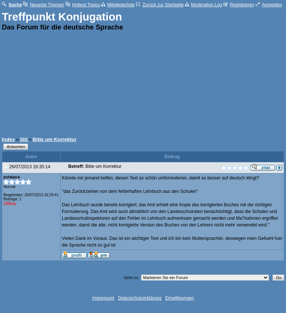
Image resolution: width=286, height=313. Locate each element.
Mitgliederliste (117, 4)
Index (8, 139)
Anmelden (268, 4)
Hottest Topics (83, 4)
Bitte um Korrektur (55, 139)
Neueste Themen (43, 4)
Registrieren (238, 4)
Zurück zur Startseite (160, 4)
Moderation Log (203, 4)
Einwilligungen (179, 298)
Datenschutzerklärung (140, 298)
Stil (24, 139)
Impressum (103, 298)
